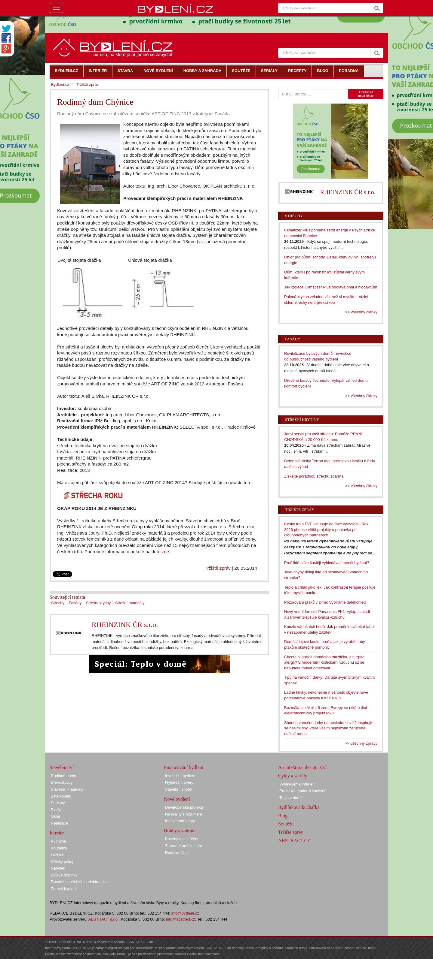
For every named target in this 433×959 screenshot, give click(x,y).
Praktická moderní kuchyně (303, 791)
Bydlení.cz (60, 84)
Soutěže (285, 823)
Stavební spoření (180, 789)
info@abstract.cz (180, 919)
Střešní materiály (130, 603)
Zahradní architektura (183, 845)
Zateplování (61, 796)
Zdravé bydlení (64, 888)
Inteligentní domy (180, 821)
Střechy (57, 603)
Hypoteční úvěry (179, 782)
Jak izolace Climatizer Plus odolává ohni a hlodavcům (330, 287)
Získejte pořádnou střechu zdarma (313, 476)
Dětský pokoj (62, 861)
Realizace (59, 823)
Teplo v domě (290, 797)
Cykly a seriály (292, 775)
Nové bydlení (177, 799)
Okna (55, 816)
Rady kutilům (176, 852)
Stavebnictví (62, 767)
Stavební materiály (67, 789)
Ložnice (57, 854)
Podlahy (58, 803)
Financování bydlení (183, 767)
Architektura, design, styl (302, 767)
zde (165, 551)
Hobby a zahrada (180, 830)
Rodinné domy (63, 776)
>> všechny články (361, 312)
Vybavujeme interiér (296, 784)
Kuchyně (58, 841)
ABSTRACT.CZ (294, 840)
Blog (282, 815)
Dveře (56, 809)
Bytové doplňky (64, 875)
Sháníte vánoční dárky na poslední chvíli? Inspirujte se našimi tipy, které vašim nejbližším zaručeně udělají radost (328, 728)
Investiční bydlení (180, 776)
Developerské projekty (184, 807)
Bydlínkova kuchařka (298, 807)
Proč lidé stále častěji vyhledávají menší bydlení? (326, 562)
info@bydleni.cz (185, 913)
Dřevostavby (61, 782)
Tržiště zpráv (218, 568)
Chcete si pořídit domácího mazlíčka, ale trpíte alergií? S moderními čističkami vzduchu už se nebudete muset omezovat (324, 662)
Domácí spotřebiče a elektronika (79, 881)
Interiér (57, 832)
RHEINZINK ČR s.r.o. (125, 625)
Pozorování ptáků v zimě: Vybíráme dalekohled (325, 602)
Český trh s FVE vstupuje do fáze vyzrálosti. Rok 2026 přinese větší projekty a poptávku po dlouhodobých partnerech (326, 529)
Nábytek (58, 868)
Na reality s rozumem (183, 814)
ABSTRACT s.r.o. (103, 919)
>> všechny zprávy (361, 743)
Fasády (75, 603)
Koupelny (59, 848)
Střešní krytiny (98, 603)
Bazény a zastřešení (183, 839)
